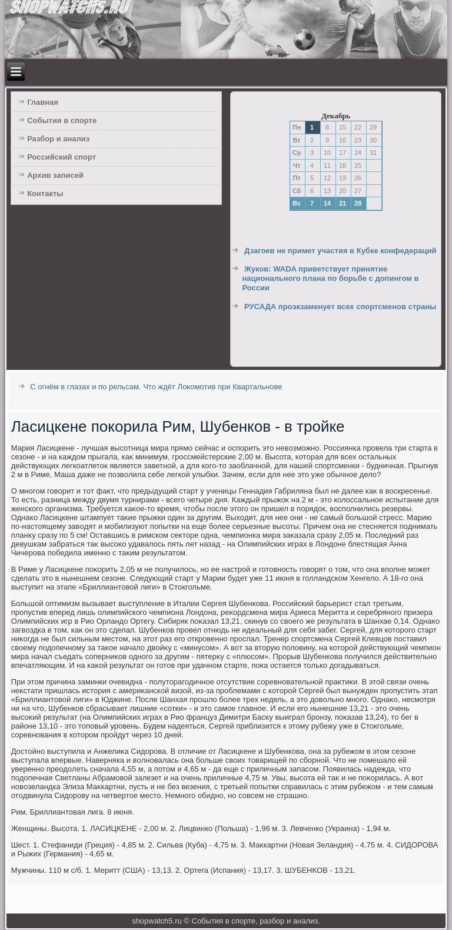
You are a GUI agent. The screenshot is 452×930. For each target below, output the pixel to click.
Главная (42, 102)
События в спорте (62, 120)
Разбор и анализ (58, 138)
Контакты (45, 193)
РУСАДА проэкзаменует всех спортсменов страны (340, 306)
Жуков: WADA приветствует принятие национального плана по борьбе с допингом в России (330, 278)
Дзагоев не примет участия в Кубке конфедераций (340, 250)
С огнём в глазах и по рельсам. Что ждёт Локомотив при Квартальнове (156, 386)
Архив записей (55, 175)
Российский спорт (61, 157)
